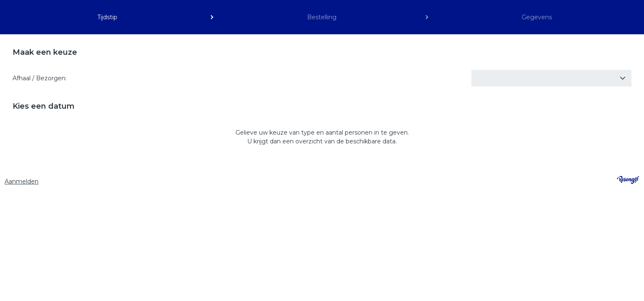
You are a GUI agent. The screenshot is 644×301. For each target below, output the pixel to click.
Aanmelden (22, 181)
